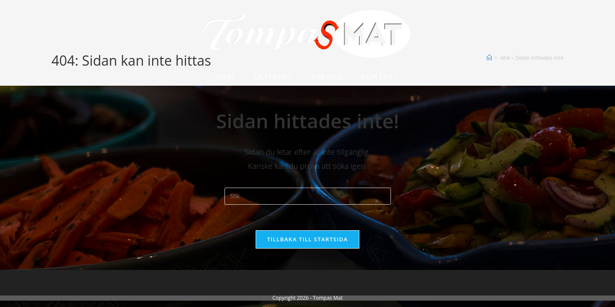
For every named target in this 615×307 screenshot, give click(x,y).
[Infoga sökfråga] (307, 196)
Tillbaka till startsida (307, 239)
